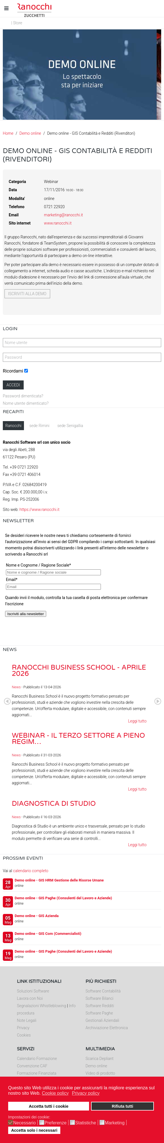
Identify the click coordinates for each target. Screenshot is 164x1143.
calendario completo (30, 870)
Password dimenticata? (23, 396)
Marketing (115, 1123)
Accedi (13, 385)
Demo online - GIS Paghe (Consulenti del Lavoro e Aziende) (63, 898)
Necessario (24, 1123)
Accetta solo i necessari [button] (34, 1130)
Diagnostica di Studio (54, 804)
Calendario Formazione (37, 1058)
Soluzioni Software (33, 991)
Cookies (24, 1035)
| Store (16, 23)
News (16, 687)
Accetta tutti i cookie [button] (48, 1106)
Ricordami (13, 371)
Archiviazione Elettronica (107, 1028)
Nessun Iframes (82, 586)
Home (8, 133)
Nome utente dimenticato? (25, 403)
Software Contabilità (103, 991)
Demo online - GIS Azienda (37, 916)
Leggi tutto (137, 721)
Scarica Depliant (100, 1058)
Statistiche (85, 1123)
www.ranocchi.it (58, 223)
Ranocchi (13, 425)
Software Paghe (99, 1013)
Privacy (23, 1028)
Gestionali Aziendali (102, 1020)
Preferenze (56, 1123)
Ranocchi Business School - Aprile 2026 (79, 670)
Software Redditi (100, 1005)
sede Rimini (39, 425)
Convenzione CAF (32, 1066)
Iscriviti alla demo (27, 293)
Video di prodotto (100, 1073)
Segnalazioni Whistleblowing (41, 1005)
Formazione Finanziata (36, 1073)
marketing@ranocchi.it (63, 215)
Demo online (30, 133)
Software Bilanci (100, 998)
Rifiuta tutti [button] (122, 1106)
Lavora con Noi (30, 998)
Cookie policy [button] (55, 1093)
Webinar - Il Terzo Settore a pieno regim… (78, 738)
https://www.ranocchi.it (39, 509)
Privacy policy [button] (85, 1093)
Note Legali (26, 1020)
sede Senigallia (70, 425)
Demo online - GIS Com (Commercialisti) (48, 933)
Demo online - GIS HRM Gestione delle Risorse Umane (59, 880)
